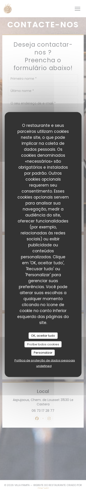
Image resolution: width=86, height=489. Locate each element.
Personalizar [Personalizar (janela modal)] (43, 352)
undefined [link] (44, 366)
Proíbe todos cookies (43, 344)
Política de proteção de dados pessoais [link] (44, 360)
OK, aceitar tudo (43, 335)
